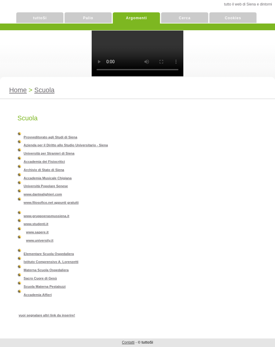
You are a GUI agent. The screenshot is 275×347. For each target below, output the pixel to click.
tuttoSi (40, 18)
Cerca (184, 18)
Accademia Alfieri (38, 295)
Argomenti (136, 18)
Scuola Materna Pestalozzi (45, 286)
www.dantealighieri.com (43, 194)
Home (18, 90)
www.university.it (39, 240)
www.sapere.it (37, 232)
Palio (88, 18)
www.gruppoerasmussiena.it (46, 216)
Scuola (44, 90)
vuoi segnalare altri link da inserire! (47, 315)
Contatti (128, 342)
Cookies (233, 18)
